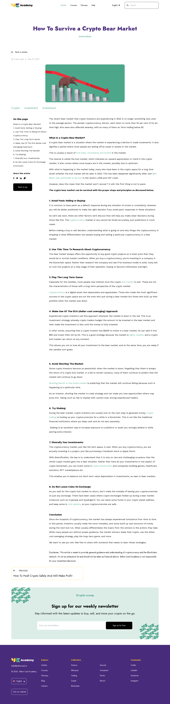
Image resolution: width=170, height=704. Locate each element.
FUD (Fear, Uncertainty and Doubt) (93, 153)
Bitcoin (102, 680)
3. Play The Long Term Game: (26, 139)
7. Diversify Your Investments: (26, 158)
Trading (74, 675)
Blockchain (75, 686)
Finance (74, 665)
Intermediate (85, 36)
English (116, 5)
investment (31, 108)
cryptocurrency (77, 220)
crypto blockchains (102, 466)
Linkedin (134, 670)
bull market (128, 282)
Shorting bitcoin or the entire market (68, 383)
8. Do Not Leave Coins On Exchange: (29, 162)
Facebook (135, 675)
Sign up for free (119, 625)
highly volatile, (137, 335)
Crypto (73, 680)
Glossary (84, 5)
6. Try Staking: (19, 154)
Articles (63, 5)
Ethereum (75, 670)
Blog (43, 680)
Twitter (133, 665)
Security (103, 665)
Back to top (22, 187)
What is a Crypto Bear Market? (27, 124)
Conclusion (18, 166)
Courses (73, 5)
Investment (104, 670)
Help (93, 5)
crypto (15, 108)
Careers (44, 686)
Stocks (102, 675)
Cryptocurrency (57, 292)
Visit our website (19, 691)
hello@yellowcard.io (19, 666)
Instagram (134, 680)
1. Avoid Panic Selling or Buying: (27, 128)
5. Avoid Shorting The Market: (26, 151)
